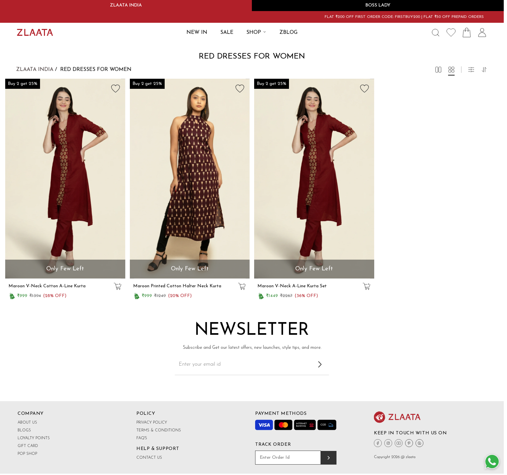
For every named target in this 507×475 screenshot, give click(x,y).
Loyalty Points (34, 438)
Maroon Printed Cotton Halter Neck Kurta (177, 286)
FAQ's (141, 438)
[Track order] (328, 458)
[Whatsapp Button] (492, 462)
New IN (196, 32)
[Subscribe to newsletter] (320, 364)
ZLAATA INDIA (126, 5)
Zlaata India (34, 69)
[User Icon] (482, 32)
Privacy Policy (151, 423)
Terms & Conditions (158, 430)
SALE (226, 32)
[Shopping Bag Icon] (466, 32)
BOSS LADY (378, 5)
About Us (27, 423)
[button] (438, 69)
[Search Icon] (435, 32)
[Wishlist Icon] (451, 32)
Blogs (24, 430)
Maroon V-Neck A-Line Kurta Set (292, 286)
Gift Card (28, 446)
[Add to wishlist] (115, 88)
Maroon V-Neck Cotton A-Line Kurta (47, 286)
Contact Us (149, 458)
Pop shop (27, 454)
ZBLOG (288, 32)
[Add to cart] (117, 286)
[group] (65, 178)
